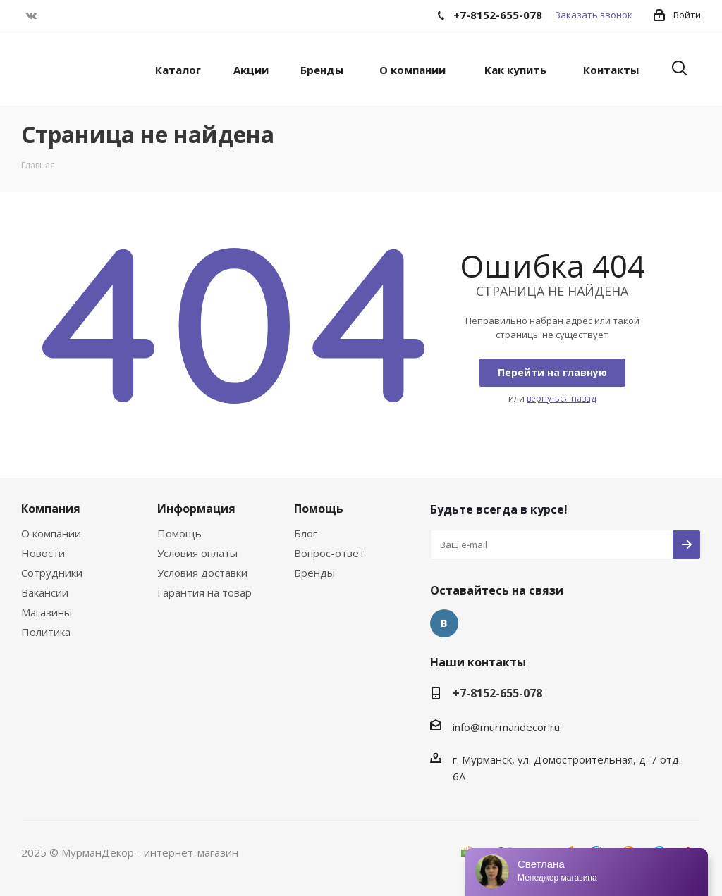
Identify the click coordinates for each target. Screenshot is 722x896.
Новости (43, 553)
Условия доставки (202, 573)
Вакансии (44, 592)
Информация (196, 508)
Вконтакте (31, 15)
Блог (305, 533)
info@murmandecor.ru (506, 727)
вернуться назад (561, 398)
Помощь (179, 533)
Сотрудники (51, 573)
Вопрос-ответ (329, 553)
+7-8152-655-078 (497, 693)
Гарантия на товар (204, 592)
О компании (51, 533)
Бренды (314, 573)
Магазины (46, 612)
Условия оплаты (197, 553)
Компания (50, 508)
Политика (46, 632)
